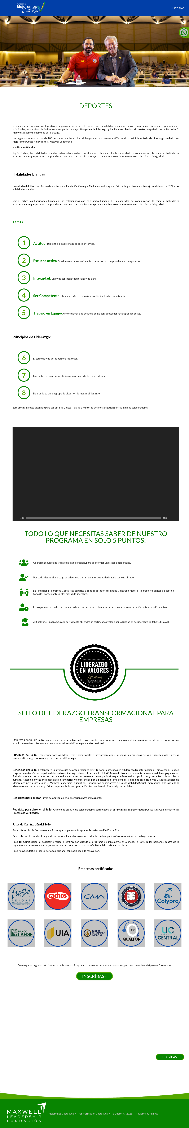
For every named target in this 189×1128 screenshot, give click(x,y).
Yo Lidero (116, 1113)
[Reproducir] (16, 517)
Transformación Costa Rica (92, 1113)
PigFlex (154, 1113)
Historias (177, 8)
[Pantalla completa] (175, 517)
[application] (96, 474)
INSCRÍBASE (170, 1057)
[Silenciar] (170, 517)
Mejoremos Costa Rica (61, 1113)
